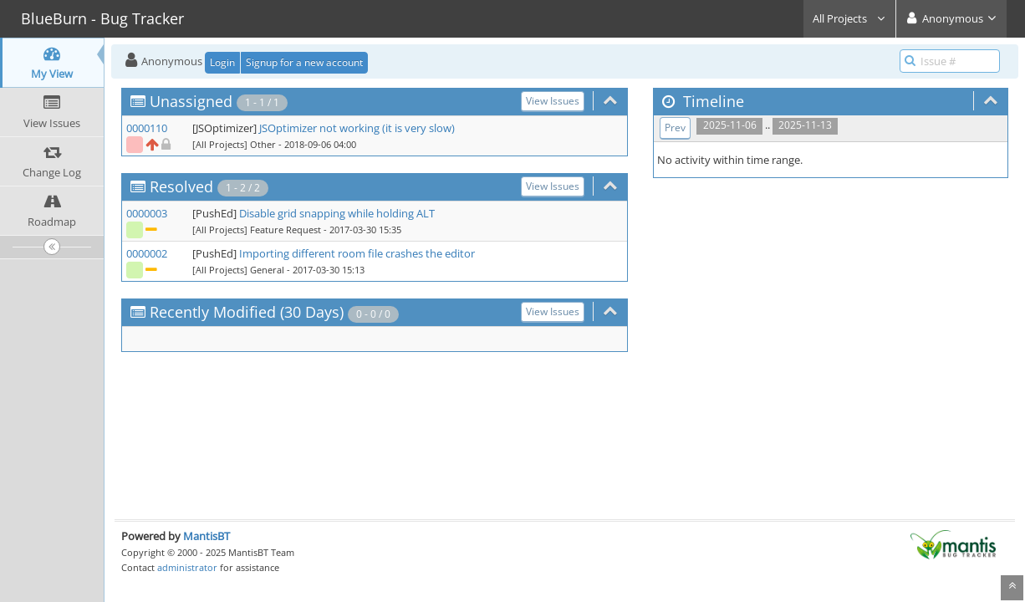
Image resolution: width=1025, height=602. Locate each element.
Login (222, 62)
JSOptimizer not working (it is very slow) (357, 127)
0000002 (146, 253)
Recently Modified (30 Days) (247, 312)
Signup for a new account (304, 62)
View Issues (552, 101)
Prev (675, 127)
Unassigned (191, 101)
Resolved (181, 186)
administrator (187, 567)
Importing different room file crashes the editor (357, 253)
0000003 (146, 213)
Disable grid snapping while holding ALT (337, 213)
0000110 (146, 127)
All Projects (849, 18)
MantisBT (206, 535)
